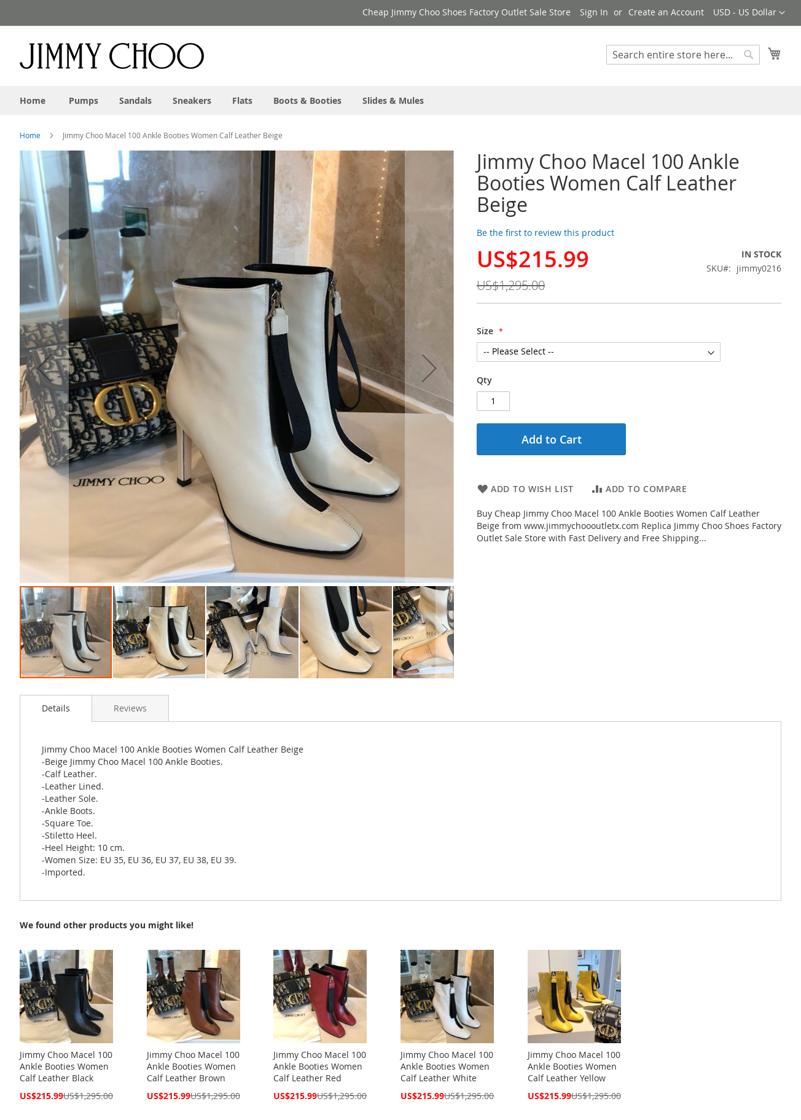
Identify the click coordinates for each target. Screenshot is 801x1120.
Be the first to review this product (545, 232)
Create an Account (666, 12)
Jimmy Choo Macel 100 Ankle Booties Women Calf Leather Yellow (574, 1066)
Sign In (594, 12)
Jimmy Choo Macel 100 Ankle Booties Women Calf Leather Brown (193, 1066)
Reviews (130, 708)
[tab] (56, 708)
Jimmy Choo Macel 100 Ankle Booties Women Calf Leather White (446, 1066)
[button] (749, 13)
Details (56, 708)
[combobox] (683, 55)
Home (30, 135)
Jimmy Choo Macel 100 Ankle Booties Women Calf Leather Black (66, 1066)
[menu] (400, 100)
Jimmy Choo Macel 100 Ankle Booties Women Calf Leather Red (319, 1066)
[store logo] (112, 55)
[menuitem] (32, 100)
